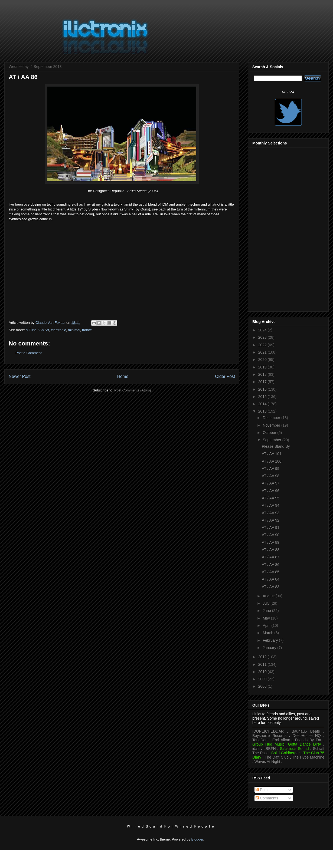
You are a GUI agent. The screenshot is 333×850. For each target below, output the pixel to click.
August (269, 596)
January (270, 647)
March (268, 633)
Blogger (197, 839)
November (272, 425)
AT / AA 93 (270, 513)
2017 (263, 382)
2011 (263, 664)
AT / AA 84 (270, 579)
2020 (263, 359)
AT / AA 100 (272, 461)
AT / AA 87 (270, 557)
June (267, 610)
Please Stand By (276, 446)
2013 (263, 411)
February (271, 640)
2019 (263, 367)
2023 (263, 337)
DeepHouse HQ (307, 735)
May (267, 618)
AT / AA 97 (270, 483)
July (266, 603)
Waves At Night (267, 761)
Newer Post (20, 376)
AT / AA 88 (270, 550)
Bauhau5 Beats (306, 731)
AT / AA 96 (270, 491)
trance (87, 330)
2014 (263, 404)
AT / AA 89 (270, 542)
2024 (263, 330)
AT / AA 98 (270, 476)
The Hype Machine (308, 757)
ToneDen (259, 740)
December (272, 418)
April (267, 625)
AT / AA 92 (270, 520)
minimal (74, 330)
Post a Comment (28, 353)
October (270, 432)
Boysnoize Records (269, 735)
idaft (255, 748)
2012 (263, 657)
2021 (263, 352)
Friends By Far (308, 740)
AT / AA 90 (270, 535)
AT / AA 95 (270, 498)
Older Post (225, 376)
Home (123, 376)
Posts (262, 790)
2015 (263, 396)
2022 (263, 345)
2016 (263, 389)
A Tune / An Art (37, 330)
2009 (263, 679)
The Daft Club (277, 757)
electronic (58, 330)
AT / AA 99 (270, 468)
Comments (267, 798)
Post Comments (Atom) (132, 390)
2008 (263, 686)
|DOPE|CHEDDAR (268, 731)
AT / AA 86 (270, 564)
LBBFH (270, 748)
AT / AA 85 (270, 572)
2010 (263, 672)
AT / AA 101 (272, 454)
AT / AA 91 (270, 527)
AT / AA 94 (270, 505)
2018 (263, 374)
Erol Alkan (281, 740)
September (272, 440)
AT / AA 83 (270, 587)
